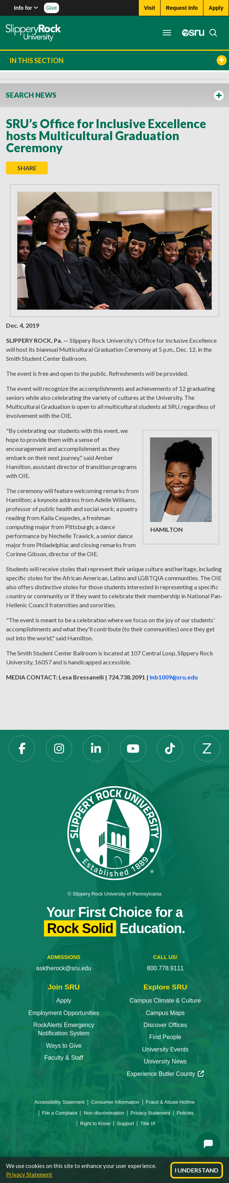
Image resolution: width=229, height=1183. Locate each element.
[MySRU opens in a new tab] (191, 32)
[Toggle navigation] (167, 32)
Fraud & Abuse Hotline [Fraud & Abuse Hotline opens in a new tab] (170, 1102)
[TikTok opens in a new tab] (170, 748)
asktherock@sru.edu (63, 968)
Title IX (147, 1123)
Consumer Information (115, 1102)
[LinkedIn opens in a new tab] (96, 748)
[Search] (211, 32)
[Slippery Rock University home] (114, 832)
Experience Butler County (165, 1074)
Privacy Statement (29, 1174)
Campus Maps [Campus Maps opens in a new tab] (165, 1013)
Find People (165, 1037)
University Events (165, 1049)
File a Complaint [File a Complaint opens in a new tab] (59, 1113)
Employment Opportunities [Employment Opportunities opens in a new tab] (63, 1013)
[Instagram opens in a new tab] (59, 748)
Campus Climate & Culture (165, 1000)
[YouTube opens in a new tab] (133, 748)
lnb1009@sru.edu (174, 677)
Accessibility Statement (59, 1102)
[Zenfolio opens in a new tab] (207, 748)
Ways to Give (64, 1045)
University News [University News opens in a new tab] (165, 1061)
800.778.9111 (165, 968)
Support (125, 1123)
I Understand (196, 1170)
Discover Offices (165, 1025)
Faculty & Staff (63, 1057)
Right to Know (95, 1123)
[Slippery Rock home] (33, 33)
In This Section (118, 60)
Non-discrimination (103, 1113)
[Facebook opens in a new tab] (22, 748)
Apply (63, 1000)
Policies (185, 1113)
